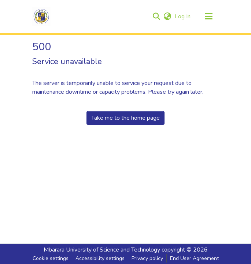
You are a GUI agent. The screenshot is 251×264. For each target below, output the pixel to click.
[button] (41, 16)
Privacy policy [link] (147, 258)
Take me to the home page (125, 118)
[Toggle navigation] (209, 16)
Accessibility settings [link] (100, 258)
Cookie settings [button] (51, 258)
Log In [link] (183, 16)
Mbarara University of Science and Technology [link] (102, 250)
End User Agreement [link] (194, 258)
